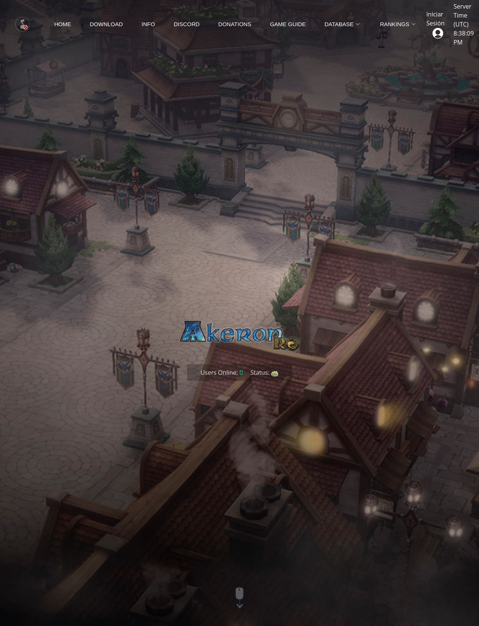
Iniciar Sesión (435, 23)
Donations (234, 24)
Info (148, 24)
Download (106, 24)
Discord (186, 24)
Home (62, 24)
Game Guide (288, 24)
